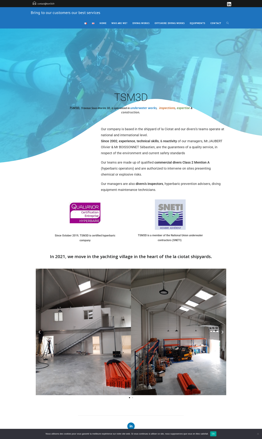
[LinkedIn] (228, 4)
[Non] (257, 433)
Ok (213, 433)
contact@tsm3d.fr (45, 3)
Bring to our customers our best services (65, 12)
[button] (39, 332)
